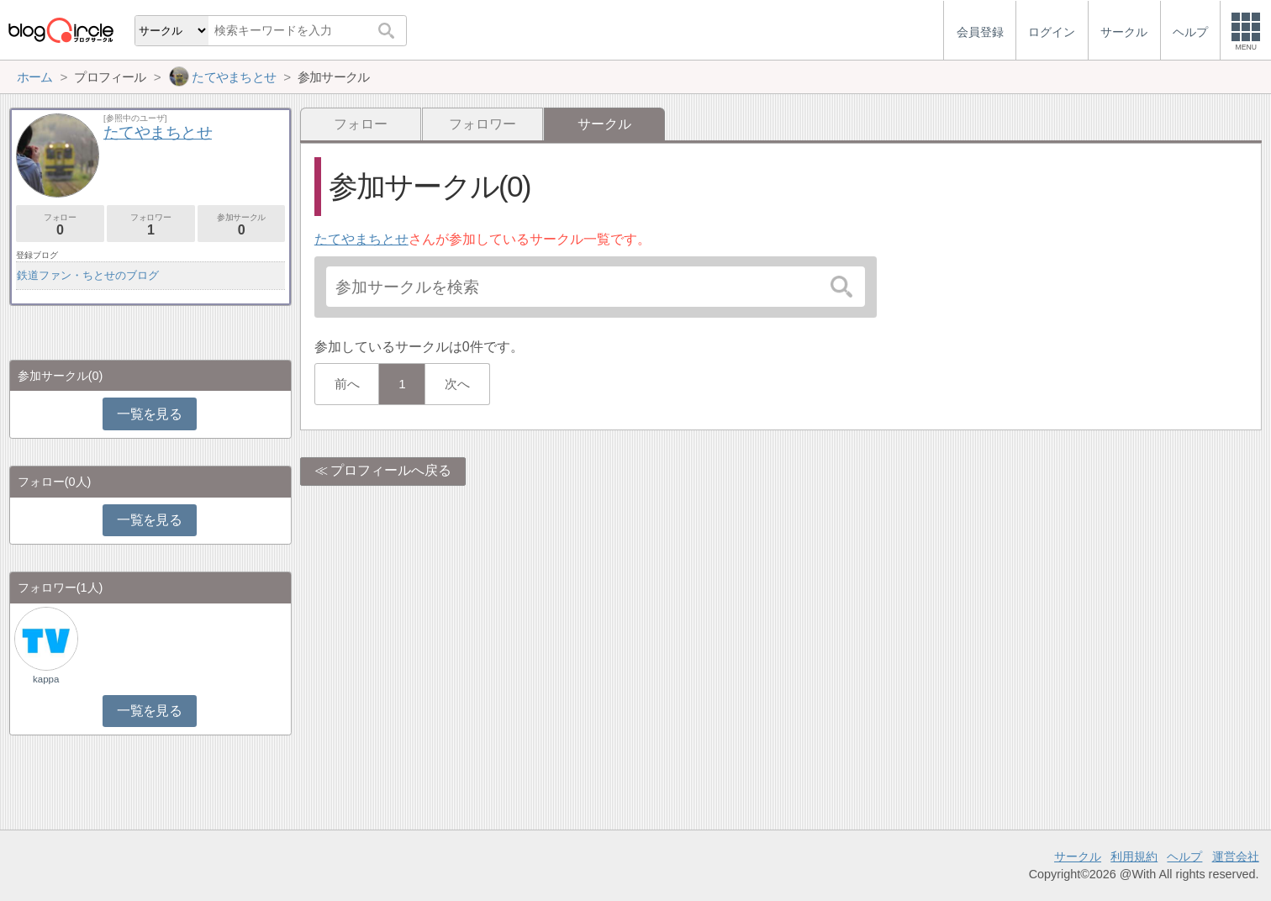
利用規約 (1134, 856)
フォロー (361, 124)
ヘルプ (1184, 856)
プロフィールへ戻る (390, 470)
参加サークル (242, 225)
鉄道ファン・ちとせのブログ (88, 275)
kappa (46, 679)
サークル (1077, 856)
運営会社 (1235, 856)
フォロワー (482, 124)
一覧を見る (149, 414)
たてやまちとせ (361, 239)
